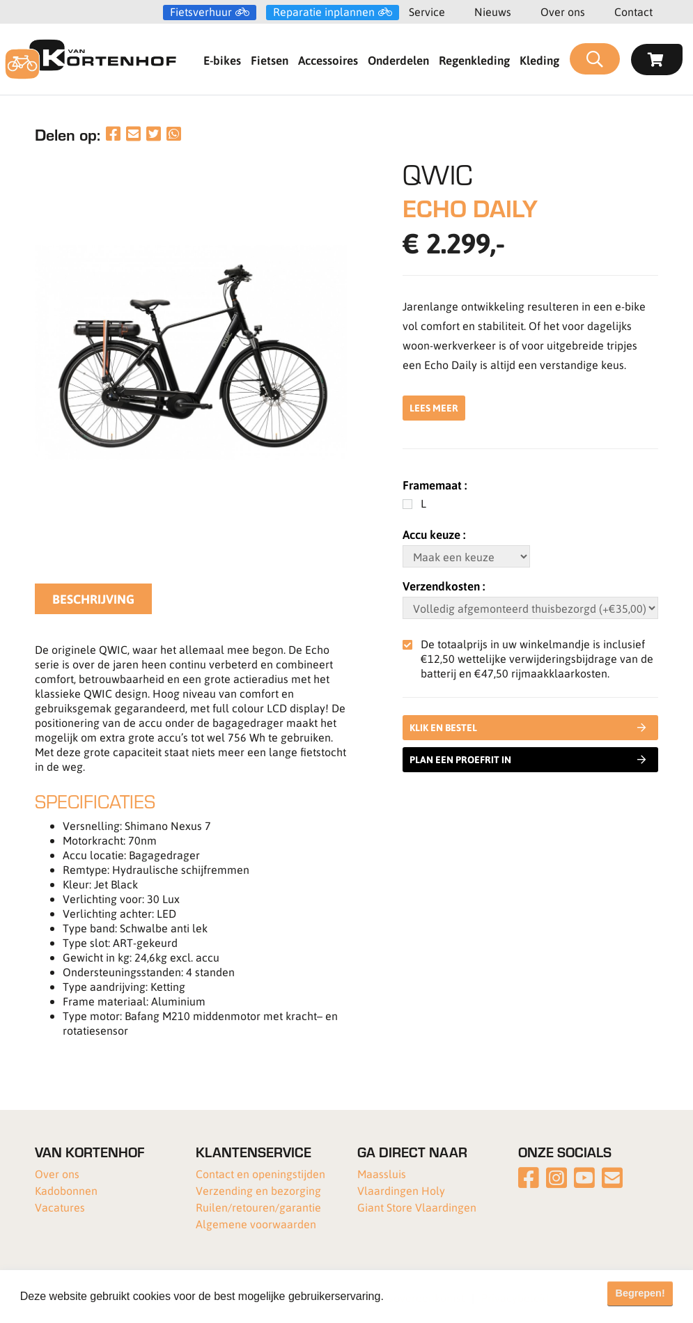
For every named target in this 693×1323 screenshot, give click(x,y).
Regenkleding (474, 60)
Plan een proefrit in (528, 759)
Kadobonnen (66, 1190)
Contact (633, 11)
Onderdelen (398, 60)
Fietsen (269, 60)
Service (427, 11)
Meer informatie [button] (427, 1296)
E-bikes (222, 60)
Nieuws (492, 11)
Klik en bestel (531, 727)
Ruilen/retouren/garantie (258, 1207)
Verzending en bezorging (258, 1190)
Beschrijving (93, 598)
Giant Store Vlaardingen (416, 1207)
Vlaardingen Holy (401, 1190)
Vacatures (60, 1207)
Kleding (539, 60)
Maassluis (381, 1173)
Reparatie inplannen (324, 12)
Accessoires (328, 60)
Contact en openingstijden (260, 1173)
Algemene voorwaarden (256, 1223)
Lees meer (434, 407)
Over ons (562, 11)
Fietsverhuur (201, 12)
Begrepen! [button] (640, 1293)
